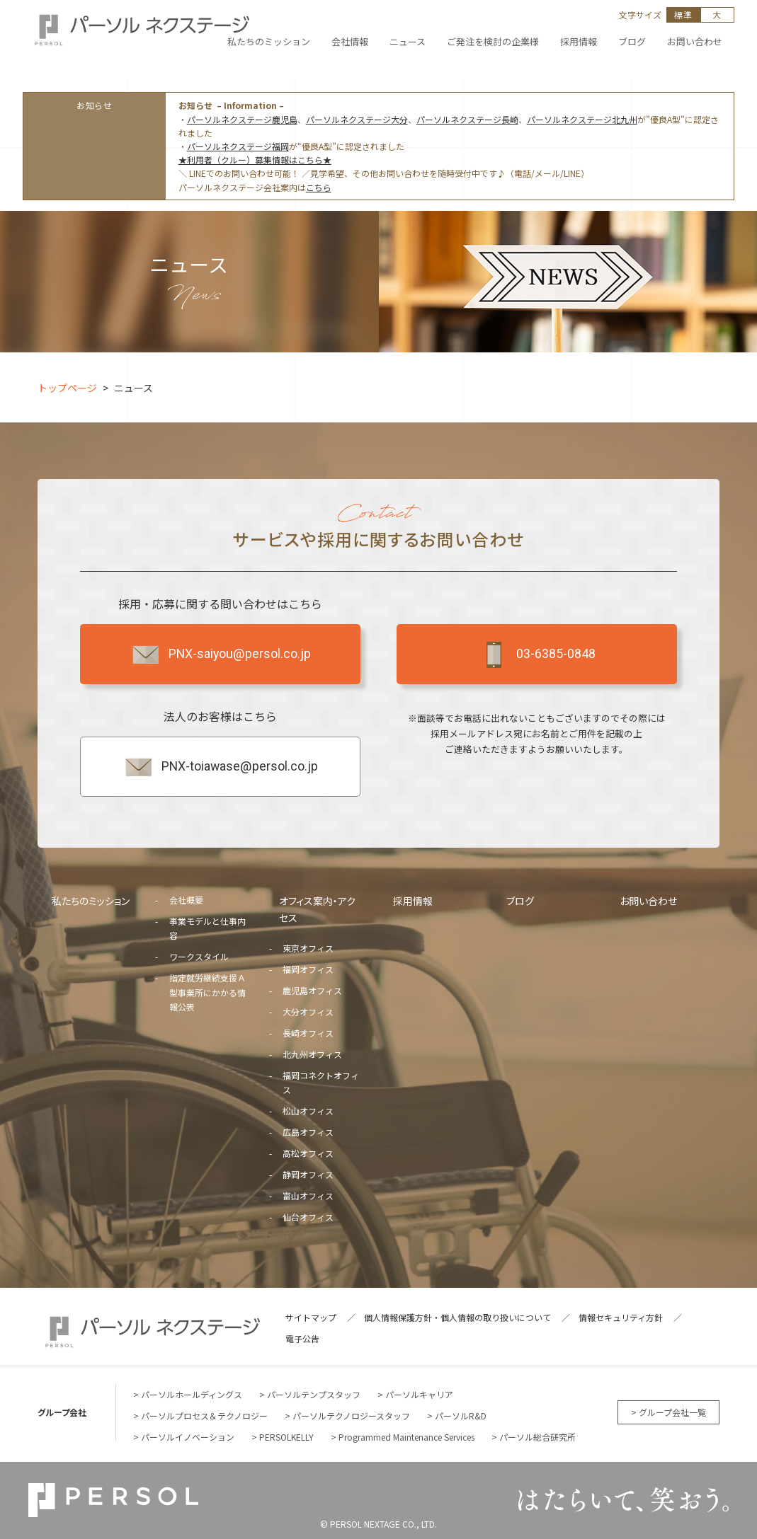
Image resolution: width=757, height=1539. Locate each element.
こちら (318, 187)
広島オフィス (308, 1132)
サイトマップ (310, 1317)
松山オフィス (308, 1111)
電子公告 (302, 1338)
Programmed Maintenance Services (406, 1437)
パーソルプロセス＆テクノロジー (204, 1416)
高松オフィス (308, 1153)
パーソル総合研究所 (537, 1437)
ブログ (520, 901)
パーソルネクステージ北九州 (582, 119)
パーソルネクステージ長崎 (467, 119)
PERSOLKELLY (286, 1437)
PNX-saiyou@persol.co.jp (220, 654)
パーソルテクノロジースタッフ (351, 1416)
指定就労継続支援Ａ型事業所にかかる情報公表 (207, 992)
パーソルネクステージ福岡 (238, 146)
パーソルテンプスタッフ (313, 1394)
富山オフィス (308, 1195)
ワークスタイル (199, 956)
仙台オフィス (308, 1217)
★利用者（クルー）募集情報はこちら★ (254, 160)
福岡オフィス (308, 969)
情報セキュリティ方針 (621, 1317)
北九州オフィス (312, 1054)
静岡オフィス (308, 1174)
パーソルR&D (460, 1416)
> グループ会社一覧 (668, 1412)
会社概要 (186, 900)
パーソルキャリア (419, 1394)
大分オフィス (308, 1011)
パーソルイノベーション (187, 1437)
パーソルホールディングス (191, 1394)
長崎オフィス (308, 1033)
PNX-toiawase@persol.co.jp (220, 767)
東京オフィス (308, 948)
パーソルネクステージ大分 (357, 119)
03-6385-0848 (537, 654)
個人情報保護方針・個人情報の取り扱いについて (457, 1317)
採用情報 (413, 901)
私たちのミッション (91, 901)
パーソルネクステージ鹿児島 (242, 119)
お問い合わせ (648, 901)
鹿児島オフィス (312, 990)
